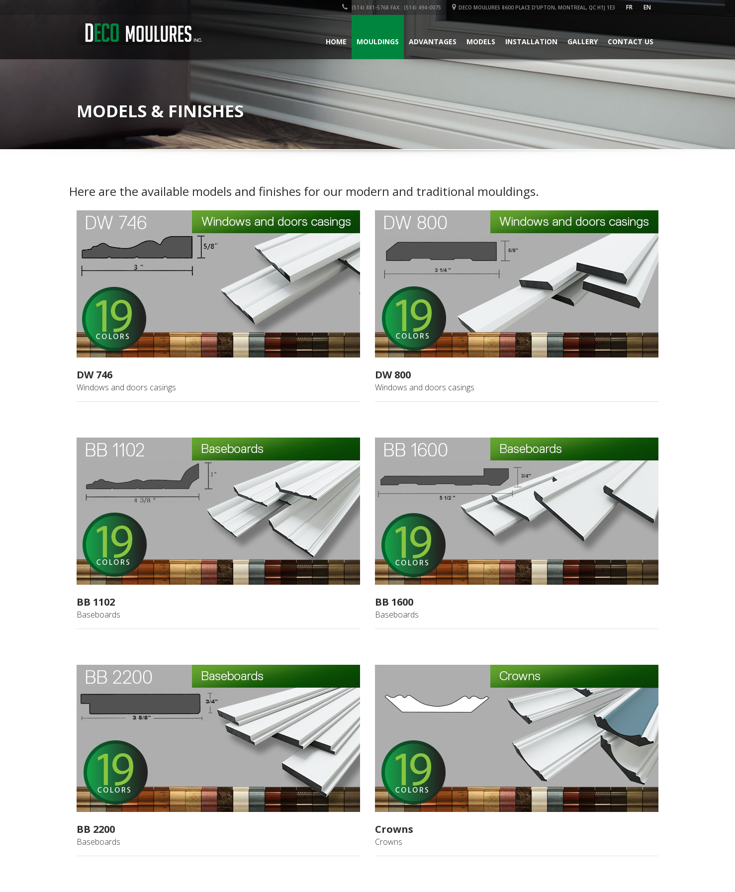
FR (629, 7)
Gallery (582, 41)
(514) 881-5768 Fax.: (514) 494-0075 (391, 7)
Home (336, 41)
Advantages (433, 41)
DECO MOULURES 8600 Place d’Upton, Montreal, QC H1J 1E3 (533, 7)
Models (480, 41)
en (647, 7)
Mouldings (378, 41)
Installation (531, 41)
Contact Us (630, 41)
